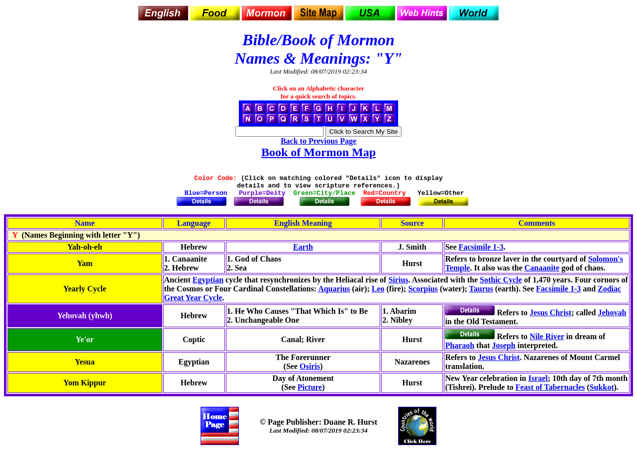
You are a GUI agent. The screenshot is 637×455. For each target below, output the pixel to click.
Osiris (310, 370)
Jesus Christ (550, 317)
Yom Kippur (84, 387)
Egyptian (208, 284)
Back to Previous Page (318, 141)
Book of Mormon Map (318, 152)
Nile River (547, 341)
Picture (310, 391)
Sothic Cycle (501, 284)
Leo (378, 293)
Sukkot (602, 391)
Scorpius (423, 293)
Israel (537, 382)
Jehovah (612, 317)
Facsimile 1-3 (480, 251)
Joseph (504, 350)
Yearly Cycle (84, 293)
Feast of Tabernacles (550, 391)
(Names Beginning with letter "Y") (74, 239)
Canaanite (542, 272)
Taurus (481, 293)
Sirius (398, 284)
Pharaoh (459, 350)
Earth (303, 251)
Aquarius (334, 293)
